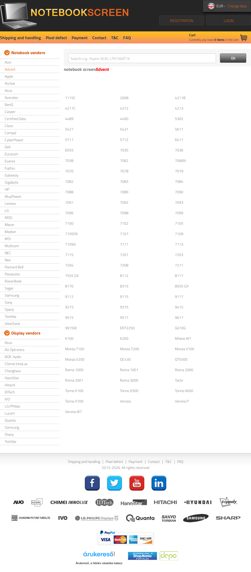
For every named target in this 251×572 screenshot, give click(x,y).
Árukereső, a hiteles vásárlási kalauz (99, 563)
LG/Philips (12, 406)
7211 (179, 265)
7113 (179, 244)
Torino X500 (129, 390)
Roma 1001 (129, 369)
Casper (10, 111)
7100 (69, 223)
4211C (70, 108)
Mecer (9, 224)
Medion (10, 231)
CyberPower (14, 140)
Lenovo (10, 203)
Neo (8, 260)
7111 (124, 244)
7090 (179, 192)
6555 (69, 150)
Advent (10, 69)
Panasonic (12, 274)
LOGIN (228, 20)
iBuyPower (13, 196)
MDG (9, 217)
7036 (179, 150)
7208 (124, 265)
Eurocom (11, 154)
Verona (125, 401)
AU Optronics (15, 349)
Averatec (11, 97)
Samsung (12, 295)
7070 (69, 171)
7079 (179, 171)
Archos (10, 83)
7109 (179, 233)
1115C (70, 97)
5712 (124, 139)
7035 (124, 150)
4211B (180, 97)
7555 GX (72, 275)
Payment (80, 38)
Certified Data (15, 118)
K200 (124, 338)
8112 (124, 275)
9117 (179, 296)
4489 (69, 118)
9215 (69, 307)
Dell (7, 147)
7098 (124, 213)
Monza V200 (74, 359)
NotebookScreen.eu (64, 15)
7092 (124, 202)
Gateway (12, 175)
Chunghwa (13, 370)
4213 (179, 108)
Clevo (9, 125)
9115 (124, 296)
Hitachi (10, 385)
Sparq (9, 309)
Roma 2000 (184, 369)
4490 (124, 118)
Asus (8, 90)
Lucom (10, 413)
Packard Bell (14, 267)
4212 (124, 108)
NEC (8, 253)
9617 (179, 317)
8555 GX (182, 286)
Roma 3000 (129, 380)
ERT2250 (127, 328)
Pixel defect (56, 38)
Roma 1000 (74, 369)
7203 (179, 254)
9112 (69, 296)
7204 (69, 265)
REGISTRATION (181, 20)
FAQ (127, 38)
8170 (69, 286)
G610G (180, 328)
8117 (179, 275)
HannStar (12, 378)
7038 (69, 160)
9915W (71, 328)
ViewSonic (12, 323)
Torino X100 (74, 390)
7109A (70, 244)
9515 (69, 317)
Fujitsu (10, 168)
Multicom (12, 245)
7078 (124, 171)
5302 (179, 118)
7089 (124, 192)
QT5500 (181, 359)
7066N (180, 160)
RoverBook (13, 281)
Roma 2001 (74, 380)
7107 (124, 233)
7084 (179, 181)
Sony (8, 302)
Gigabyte (11, 182)
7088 (69, 192)
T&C (114, 38)
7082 (69, 181)
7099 (179, 213)
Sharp (9, 434)
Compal (10, 132)
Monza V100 (184, 349)
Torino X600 (184, 390)
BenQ (9, 104)
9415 (179, 307)
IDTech (10, 392)
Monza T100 (74, 349)
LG (7, 210)
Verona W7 (73, 411)
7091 (69, 202)
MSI (8, 238)
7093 (179, 202)
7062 (124, 160)
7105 (179, 223)
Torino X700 (74, 401)
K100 (69, 338)
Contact (99, 38)
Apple (9, 76)
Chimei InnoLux (16, 363)
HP (7, 189)
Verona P (182, 401)
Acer (8, 62)
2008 (124, 97)
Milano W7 (183, 338)
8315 (124, 286)
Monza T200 (129, 349)
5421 (69, 129)
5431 (124, 129)
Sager (9, 288)
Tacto (179, 380)
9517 (124, 317)
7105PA (71, 233)
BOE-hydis (13, 356)
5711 (69, 139)
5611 (179, 129)
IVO (7, 399)
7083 (124, 181)
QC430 (125, 359)
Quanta (10, 420)
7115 (69, 254)
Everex (10, 161)
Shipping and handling (20, 38)
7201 (124, 254)
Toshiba (10, 316)
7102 (124, 223)
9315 (124, 307)
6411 (179, 139)
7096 (69, 213)
